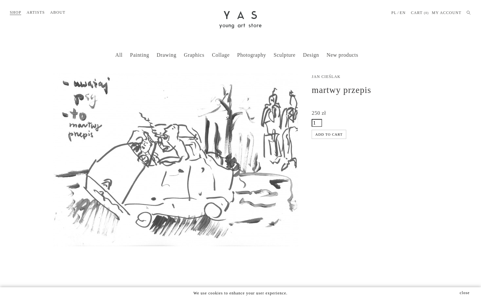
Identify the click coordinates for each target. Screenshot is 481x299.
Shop (15, 12)
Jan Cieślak (326, 76)
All (118, 55)
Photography (251, 55)
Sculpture (285, 55)
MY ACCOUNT (446, 12)
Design (311, 55)
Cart (420, 13)
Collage (220, 55)
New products (342, 55)
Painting (139, 55)
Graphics (194, 55)
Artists (35, 12)
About (57, 12)
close (465, 293)
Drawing (166, 55)
